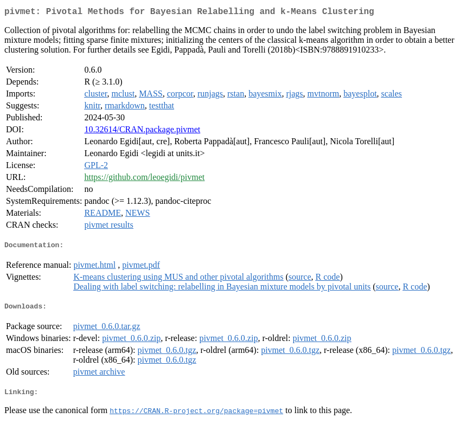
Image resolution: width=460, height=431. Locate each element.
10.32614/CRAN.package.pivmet (142, 131)
